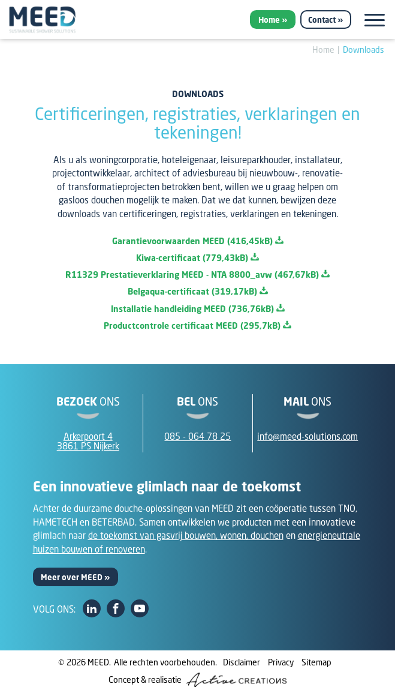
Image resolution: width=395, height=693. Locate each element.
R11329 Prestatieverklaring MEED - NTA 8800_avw (197, 274)
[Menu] (374, 20)
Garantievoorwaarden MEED (198, 241)
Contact (322, 20)
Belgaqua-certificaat (198, 291)
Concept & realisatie (197, 680)
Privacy (281, 662)
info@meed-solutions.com (307, 436)
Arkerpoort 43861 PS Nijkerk (88, 441)
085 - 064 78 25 (197, 436)
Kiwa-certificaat (197, 258)
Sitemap (316, 662)
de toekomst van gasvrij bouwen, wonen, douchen (186, 535)
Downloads (363, 49)
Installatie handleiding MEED (198, 309)
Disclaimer (241, 662)
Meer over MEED (71, 577)
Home (269, 20)
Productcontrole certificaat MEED (197, 325)
